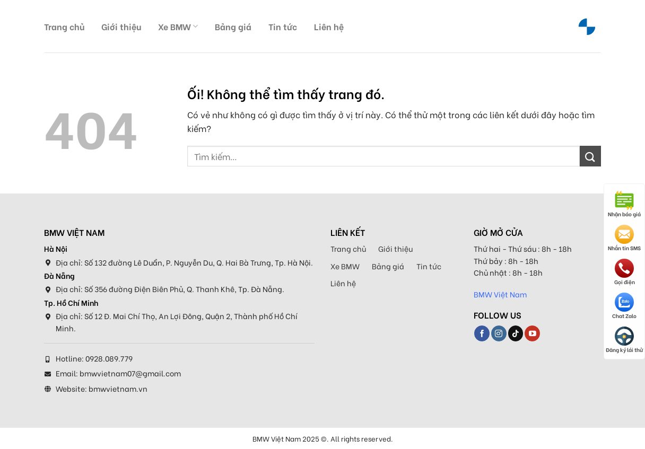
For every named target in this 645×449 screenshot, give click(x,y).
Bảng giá (233, 26)
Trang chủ (64, 26)
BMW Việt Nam (500, 294)
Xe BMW (178, 26)
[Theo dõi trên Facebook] (482, 333)
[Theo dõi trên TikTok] (516, 333)
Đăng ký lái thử (624, 340)
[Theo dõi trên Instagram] (499, 333)
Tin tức (282, 26)
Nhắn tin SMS (624, 238)
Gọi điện (624, 272)
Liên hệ (329, 26)
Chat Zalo (624, 306)
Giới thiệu (121, 26)
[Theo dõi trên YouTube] (532, 333)
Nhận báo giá (624, 204)
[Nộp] (590, 156)
